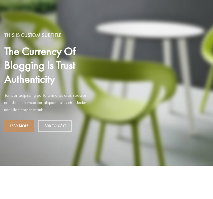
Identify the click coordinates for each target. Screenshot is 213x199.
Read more (19, 126)
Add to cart (55, 126)
